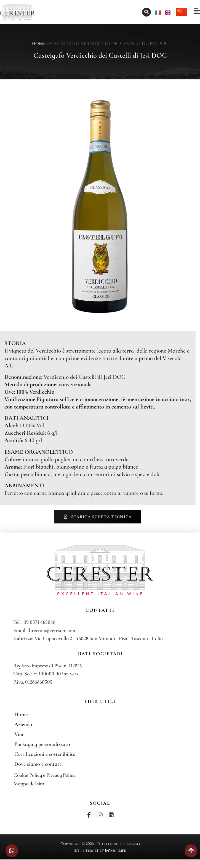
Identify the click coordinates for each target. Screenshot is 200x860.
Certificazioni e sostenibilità (45, 754)
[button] (146, 12)
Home (38, 43)
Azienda (23, 724)
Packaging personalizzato (42, 744)
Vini (18, 734)
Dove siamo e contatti (38, 764)
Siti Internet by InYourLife (100, 850)
